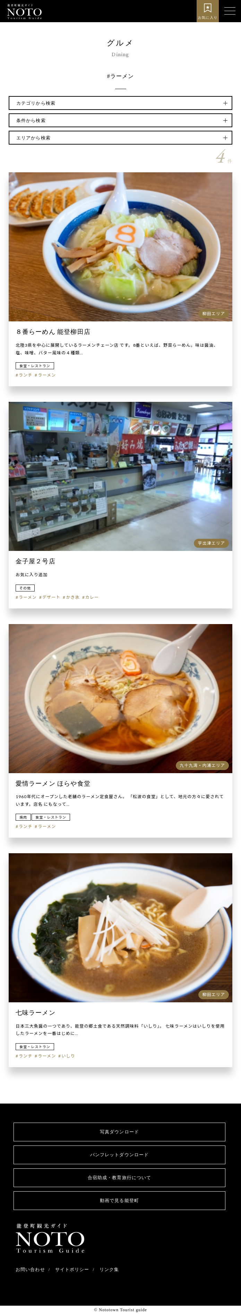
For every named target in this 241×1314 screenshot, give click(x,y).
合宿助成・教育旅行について (119, 1177)
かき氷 (72, 597)
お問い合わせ (30, 1269)
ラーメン (47, 375)
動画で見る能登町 (119, 1200)
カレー (92, 597)
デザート (51, 597)
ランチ (25, 375)
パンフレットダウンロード (119, 1154)
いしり (68, 1055)
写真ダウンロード (119, 1131)
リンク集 (109, 1269)
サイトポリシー (72, 1269)
